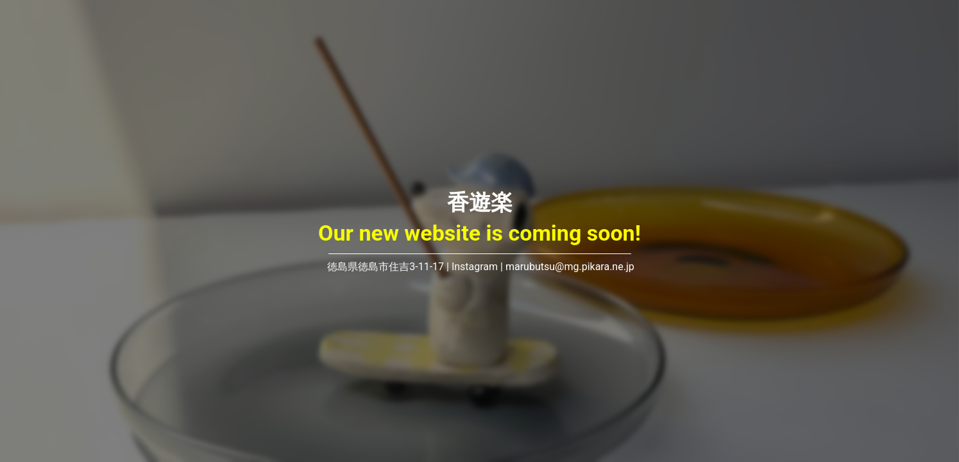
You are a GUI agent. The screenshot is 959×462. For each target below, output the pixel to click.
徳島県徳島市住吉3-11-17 (384, 267)
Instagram (475, 267)
